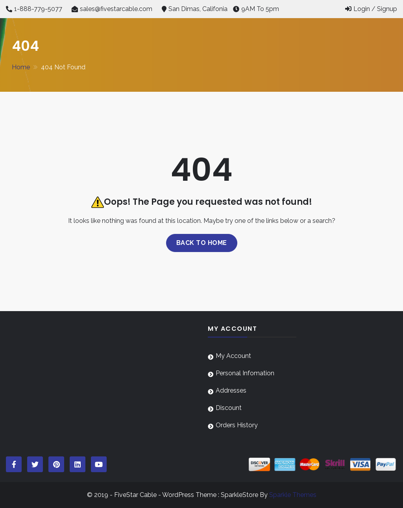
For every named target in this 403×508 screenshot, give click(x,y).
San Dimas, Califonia (197, 9)
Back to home (201, 243)
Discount (229, 408)
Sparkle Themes (292, 495)
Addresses (231, 390)
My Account (233, 356)
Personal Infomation (245, 373)
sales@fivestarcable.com (116, 9)
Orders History (237, 425)
